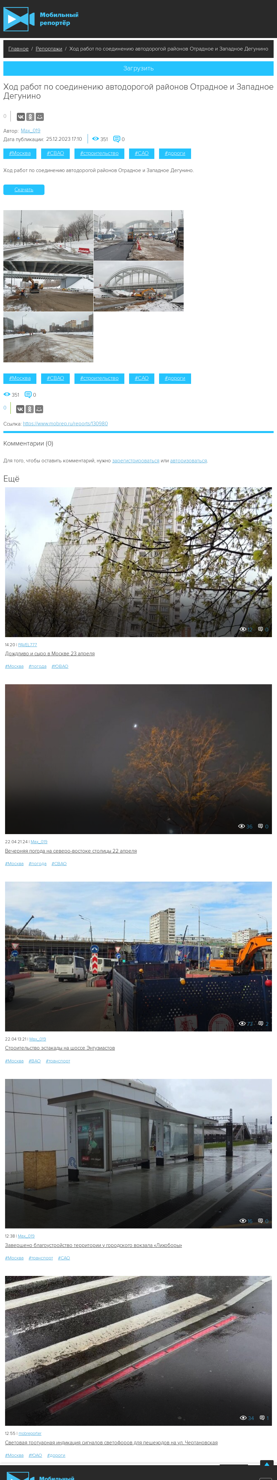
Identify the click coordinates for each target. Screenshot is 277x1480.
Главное (18, 48)
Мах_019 (30, 131)
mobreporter (30, 1433)
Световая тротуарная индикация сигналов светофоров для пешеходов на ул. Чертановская (111, 1443)
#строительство (99, 153)
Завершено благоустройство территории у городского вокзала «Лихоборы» (93, 1245)
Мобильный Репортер (40, 19)
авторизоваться (188, 461)
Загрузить (138, 68)
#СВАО (55, 153)
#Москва (20, 153)
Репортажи (49, 48)
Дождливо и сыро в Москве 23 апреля (50, 654)
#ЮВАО (60, 666)
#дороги (175, 153)
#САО (142, 153)
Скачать (23, 190)
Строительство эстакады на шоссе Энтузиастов (60, 1048)
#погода (38, 666)
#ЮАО (35, 1455)
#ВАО (35, 1061)
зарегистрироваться (135, 461)
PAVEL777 (27, 645)
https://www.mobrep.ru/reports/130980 (65, 424)
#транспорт (58, 1061)
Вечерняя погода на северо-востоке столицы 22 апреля (71, 851)
